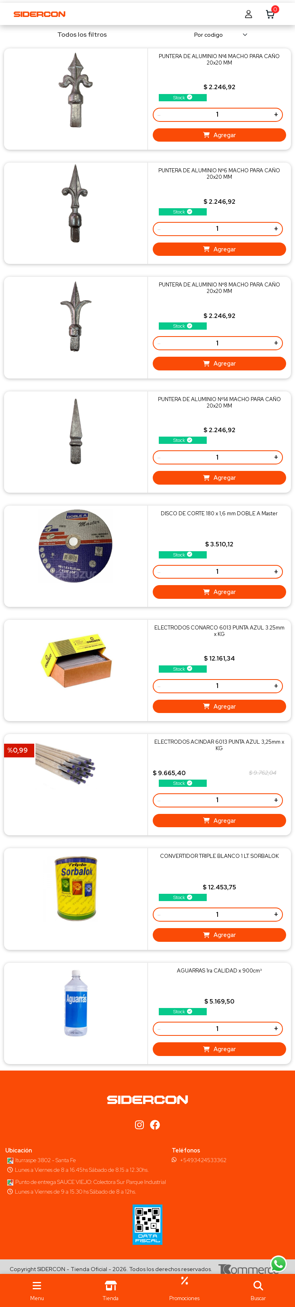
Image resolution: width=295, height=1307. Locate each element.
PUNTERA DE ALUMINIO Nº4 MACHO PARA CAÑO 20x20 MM (219, 59)
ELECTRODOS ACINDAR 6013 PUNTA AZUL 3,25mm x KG (219, 745)
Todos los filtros (77, 34)
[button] (258, 1290)
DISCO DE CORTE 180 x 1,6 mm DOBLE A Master (219, 513)
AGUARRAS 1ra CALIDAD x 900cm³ (219, 970)
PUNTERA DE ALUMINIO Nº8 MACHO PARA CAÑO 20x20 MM (219, 288)
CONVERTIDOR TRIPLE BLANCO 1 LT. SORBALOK (219, 856)
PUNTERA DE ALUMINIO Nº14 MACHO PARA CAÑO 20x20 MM (219, 402)
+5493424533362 (203, 1160)
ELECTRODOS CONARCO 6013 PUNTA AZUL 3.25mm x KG (219, 631)
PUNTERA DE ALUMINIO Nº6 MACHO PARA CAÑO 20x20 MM (219, 173)
